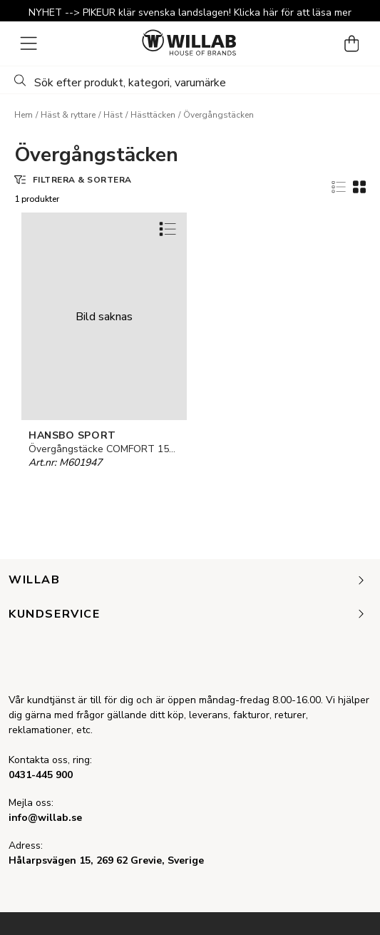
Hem (23, 115)
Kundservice (187, 615)
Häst (113, 115)
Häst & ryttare (68, 115)
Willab (187, 580)
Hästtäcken (152, 115)
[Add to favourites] (167, 228)
